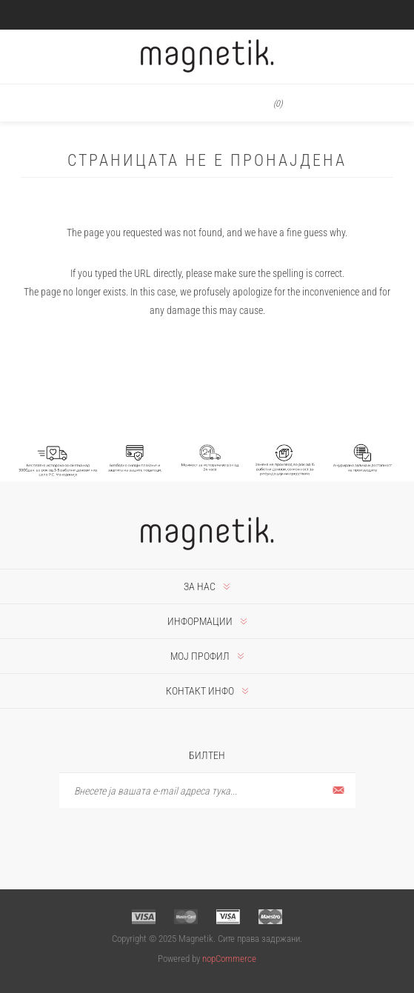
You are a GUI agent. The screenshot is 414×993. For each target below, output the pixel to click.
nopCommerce (229, 958)
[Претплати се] (207, 790)
